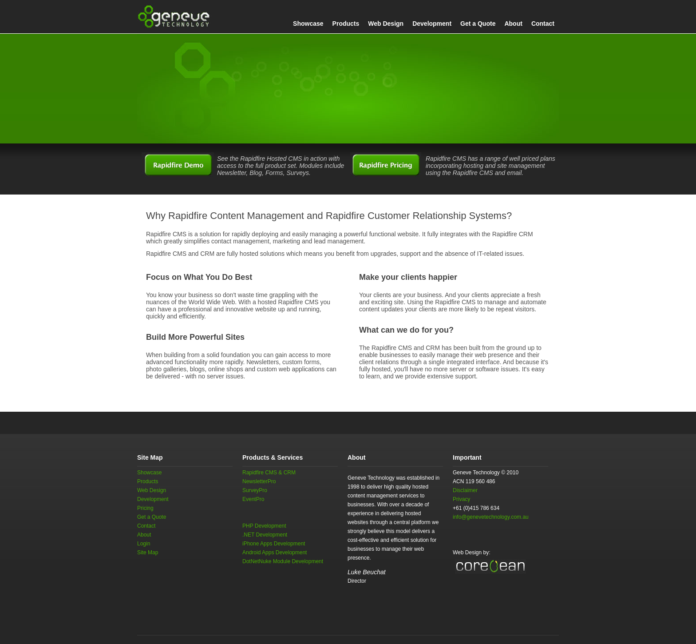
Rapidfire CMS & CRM (269, 472)
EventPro (253, 499)
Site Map (147, 552)
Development (431, 23)
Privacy (461, 499)
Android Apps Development (274, 552)
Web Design (385, 23)
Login (143, 544)
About (513, 23)
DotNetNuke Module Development (282, 561)
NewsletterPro (259, 481)
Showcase (308, 23)
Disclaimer (465, 490)
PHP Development (264, 526)
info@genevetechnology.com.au (491, 517)
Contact (542, 23)
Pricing (145, 508)
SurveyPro (254, 490)
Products (346, 23)
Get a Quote (477, 23)
